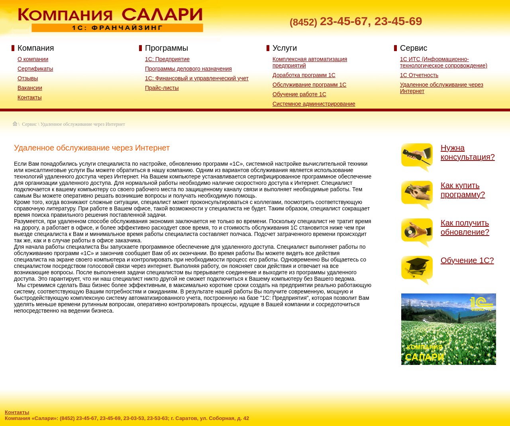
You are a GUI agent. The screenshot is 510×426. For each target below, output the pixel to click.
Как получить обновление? (465, 227)
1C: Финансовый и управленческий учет (197, 78)
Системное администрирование (314, 104)
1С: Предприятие (167, 59)
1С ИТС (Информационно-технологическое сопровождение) (443, 62)
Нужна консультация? (468, 152)
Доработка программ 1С (304, 75)
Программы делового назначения (188, 68)
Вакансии (30, 88)
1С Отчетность (419, 75)
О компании (33, 59)
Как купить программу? (463, 190)
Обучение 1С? (467, 260)
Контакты (29, 97)
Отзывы (28, 78)
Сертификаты (35, 68)
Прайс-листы (162, 88)
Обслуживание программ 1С (309, 84)
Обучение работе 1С (299, 94)
